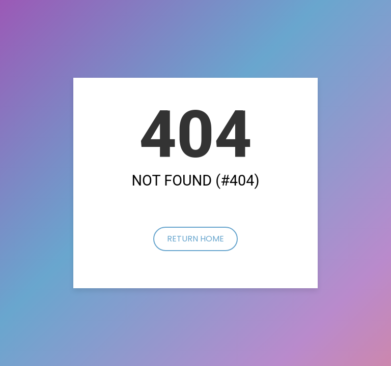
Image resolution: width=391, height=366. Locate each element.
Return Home (195, 239)
